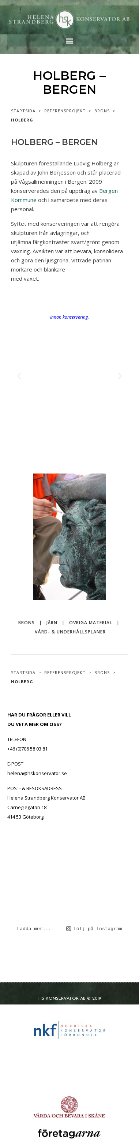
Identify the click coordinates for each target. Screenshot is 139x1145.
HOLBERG (22, 120)
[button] (70, 40)
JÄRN (51, 623)
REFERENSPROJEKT (65, 110)
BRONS (102, 110)
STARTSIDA (23, 110)
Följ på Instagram (94, 928)
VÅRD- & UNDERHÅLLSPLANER (70, 632)
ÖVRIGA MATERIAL (90, 623)
